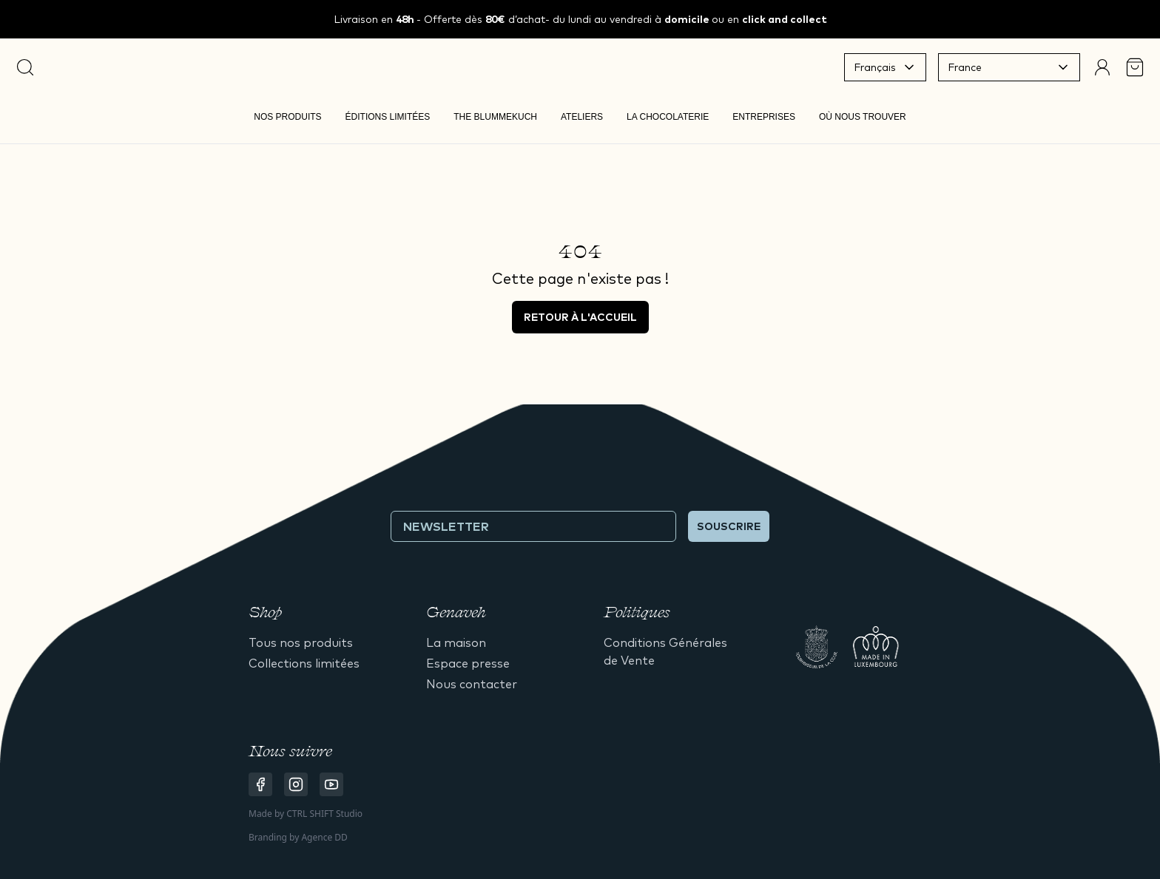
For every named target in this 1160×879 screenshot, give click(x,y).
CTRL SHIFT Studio (324, 813)
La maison (456, 642)
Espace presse (468, 663)
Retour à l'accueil (580, 317)
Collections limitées (304, 663)
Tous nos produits (301, 642)
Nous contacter (471, 683)
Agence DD (324, 837)
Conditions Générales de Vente (665, 651)
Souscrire (729, 526)
